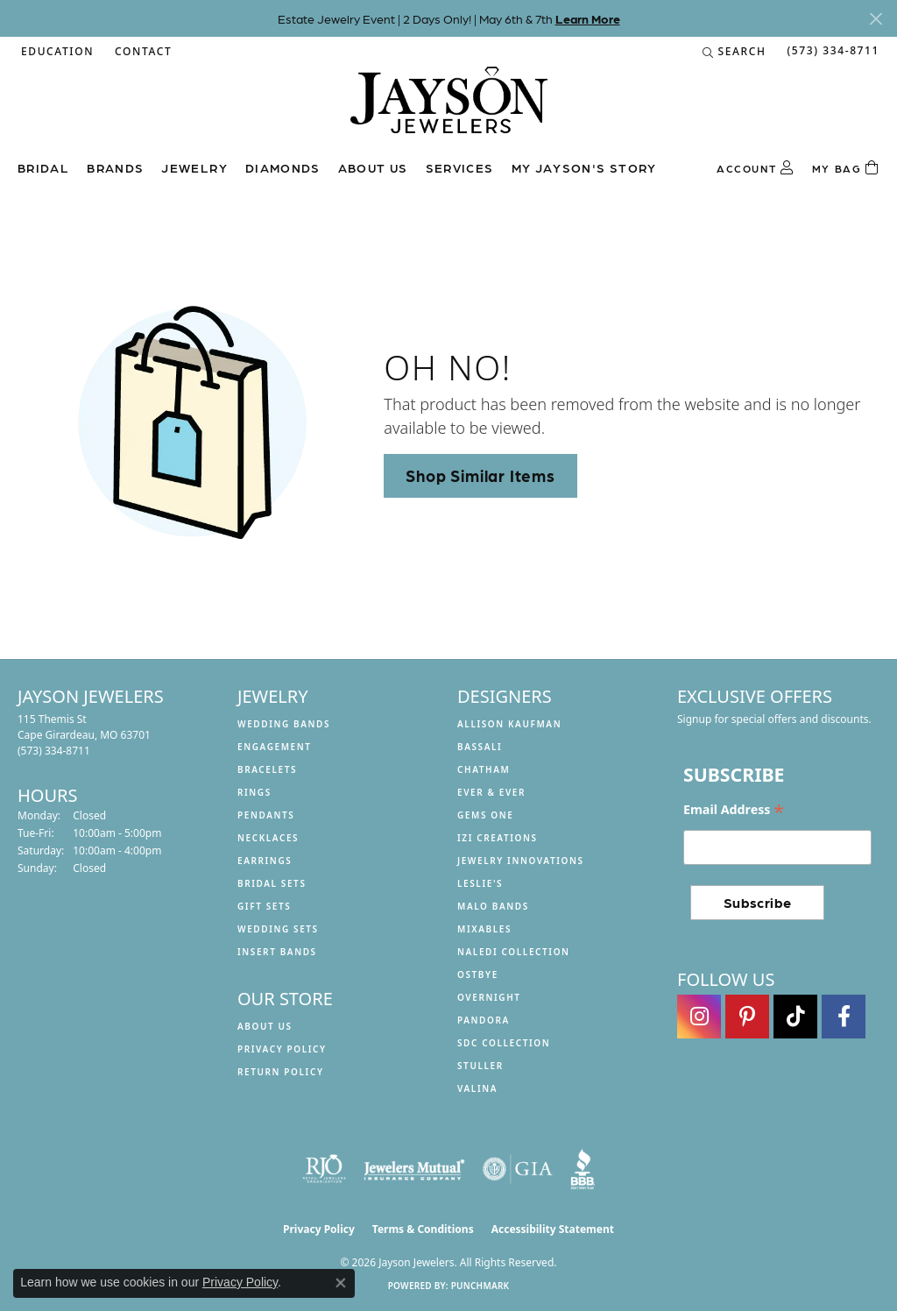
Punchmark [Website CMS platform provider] (480, 1285)
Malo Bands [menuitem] (493, 906)
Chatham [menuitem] (483, 769)
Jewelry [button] (194, 167)
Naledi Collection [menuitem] (513, 952)
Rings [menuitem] (254, 792)
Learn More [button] (587, 18)
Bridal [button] (43, 167)
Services (460, 167)
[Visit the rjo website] (324, 1169)
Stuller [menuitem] (480, 1065)
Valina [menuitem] (477, 1088)
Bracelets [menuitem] (267, 769)
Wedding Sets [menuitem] (278, 929)
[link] (141, 52)
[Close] (875, 19)
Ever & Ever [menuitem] (491, 792)
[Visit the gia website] (518, 1169)
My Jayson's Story (584, 167)
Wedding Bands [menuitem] (283, 724)
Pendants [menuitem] (265, 815)
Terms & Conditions (423, 1229)
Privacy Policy (282, 1049)
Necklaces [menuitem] (268, 838)
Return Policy (280, 1072)
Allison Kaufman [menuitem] (509, 724)
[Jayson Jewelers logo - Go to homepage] (448, 109)
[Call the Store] (54, 750)
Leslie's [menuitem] (480, 883)
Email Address (733, 809)
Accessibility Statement (552, 1229)
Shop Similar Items (480, 475)
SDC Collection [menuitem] (503, 1043)
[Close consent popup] (340, 1283)
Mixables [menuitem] (484, 929)
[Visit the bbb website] (582, 1169)
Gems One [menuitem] (485, 815)
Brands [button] (115, 167)
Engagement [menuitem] (274, 747)
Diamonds (283, 167)
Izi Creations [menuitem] (497, 838)
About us (373, 167)
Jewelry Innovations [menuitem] (520, 860)
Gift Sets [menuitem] (264, 906)
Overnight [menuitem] (489, 997)
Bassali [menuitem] (479, 747)
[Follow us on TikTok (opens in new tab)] (795, 1016)
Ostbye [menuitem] (477, 974)
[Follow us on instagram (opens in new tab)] (699, 1016)
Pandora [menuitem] (483, 1020)
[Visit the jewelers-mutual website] (414, 1169)
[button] (56, 52)
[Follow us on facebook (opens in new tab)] (843, 1016)
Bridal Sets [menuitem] (272, 883)
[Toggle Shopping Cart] (845, 168)
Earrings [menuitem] (264, 860)
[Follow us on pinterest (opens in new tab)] (747, 1016)
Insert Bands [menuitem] (277, 952)
